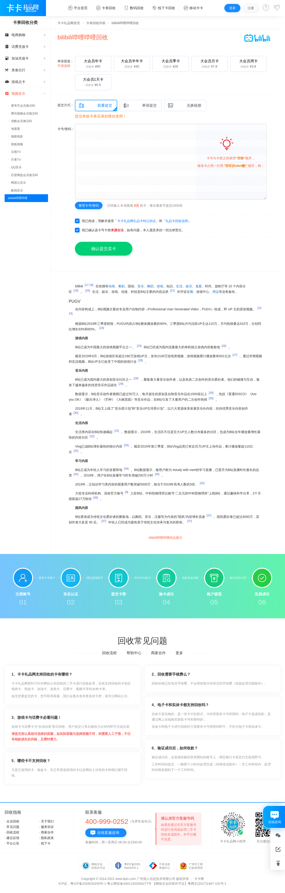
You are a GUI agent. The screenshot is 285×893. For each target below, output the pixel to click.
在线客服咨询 (104, 833)
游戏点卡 (25, 81)
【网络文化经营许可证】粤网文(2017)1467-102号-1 (189, 883)
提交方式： (65, 105)
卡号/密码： (65, 129)
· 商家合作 (46, 832)
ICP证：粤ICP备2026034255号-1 (82, 883)
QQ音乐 (16, 167)
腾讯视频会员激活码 (24, 113)
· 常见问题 (12, 827)
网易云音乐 (18, 182)
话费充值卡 (25, 46)
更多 (179, 653)
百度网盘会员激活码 (24, 175)
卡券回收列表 (95, 23)
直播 (190, 292)
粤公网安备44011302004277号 (129, 883)
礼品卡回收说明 (176, 221)
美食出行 (25, 70)
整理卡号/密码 (89, 205)
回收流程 (109, 653)
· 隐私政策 (46, 838)
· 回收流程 (12, 832)
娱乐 (189, 286)
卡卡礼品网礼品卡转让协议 (136, 221)
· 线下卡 (45, 843)
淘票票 (15, 129)
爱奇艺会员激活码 (23, 105)
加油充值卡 (25, 58)
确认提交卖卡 (103, 248)
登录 (232, 8)
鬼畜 (198, 286)
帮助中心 (134, 653)
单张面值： (65, 63)
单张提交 (140, 105)
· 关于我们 (46, 821)
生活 (179, 286)
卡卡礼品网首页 (68, 23)
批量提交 (95, 105)
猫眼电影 (17, 136)
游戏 (160, 286)
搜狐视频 (17, 144)
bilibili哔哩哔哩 (17, 198)
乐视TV (16, 152)
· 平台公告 (12, 843)
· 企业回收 (12, 821)
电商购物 (25, 34)
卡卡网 (199, 879)
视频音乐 (25, 93)
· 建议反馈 (12, 838)
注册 (251, 8)
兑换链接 (184, 105)
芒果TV (16, 159)
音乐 (140, 286)
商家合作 (158, 653)
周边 (215, 292)
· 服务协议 (46, 827)
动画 (111, 286)
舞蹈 (150, 286)
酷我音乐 (17, 190)
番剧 (121, 286)
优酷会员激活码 (21, 121)
